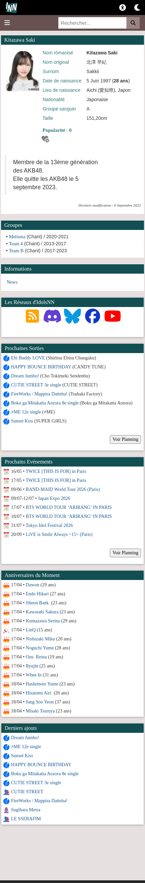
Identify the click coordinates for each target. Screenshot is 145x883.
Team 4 (16, 243)
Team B (16, 250)
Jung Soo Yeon (40, 701)
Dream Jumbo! (25, 375)
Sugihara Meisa (25, 809)
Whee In (34, 674)
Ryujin (32, 665)
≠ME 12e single (26, 411)
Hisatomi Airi (39, 692)
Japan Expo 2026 (54, 498)
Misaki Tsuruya (40, 710)
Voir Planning (125, 439)
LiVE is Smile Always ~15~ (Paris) (59, 534)
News (12, 282)
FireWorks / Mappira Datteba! (39, 393)
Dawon (32, 584)
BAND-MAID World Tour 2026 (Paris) (63, 489)
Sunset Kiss (22, 420)
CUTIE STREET (27, 791)
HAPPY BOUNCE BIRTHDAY (41, 366)
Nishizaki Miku (40, 638)
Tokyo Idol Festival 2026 (49, 525)
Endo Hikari (37, 593)
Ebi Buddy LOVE (28, 357)
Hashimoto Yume (42, 683)
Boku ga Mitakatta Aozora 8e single (45, 402)
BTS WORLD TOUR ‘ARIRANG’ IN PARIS (69, 507)
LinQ (31, 629)
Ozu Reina (36, 656)
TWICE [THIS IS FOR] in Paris (56, 471)
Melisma (17, 236)
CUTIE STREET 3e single (36, 384)
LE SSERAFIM (26, 818)
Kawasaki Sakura (42, 611)
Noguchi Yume (40, 647)
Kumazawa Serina (43, 620)
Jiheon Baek (38, 602)
